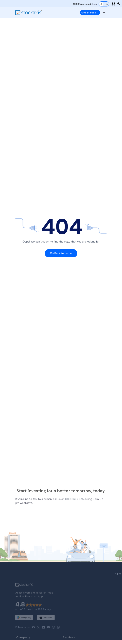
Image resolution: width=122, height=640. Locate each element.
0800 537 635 (74, 508)
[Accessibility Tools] (118, 4)
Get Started (90, 12)
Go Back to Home (61, 253)
